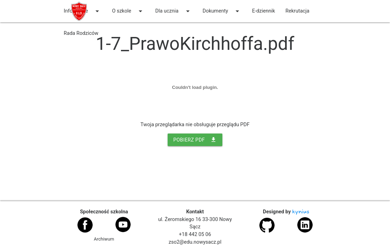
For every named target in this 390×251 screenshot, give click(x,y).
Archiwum (104, 239)
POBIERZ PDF (195, 140)
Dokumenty (222, 11)
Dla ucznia (173, 11)
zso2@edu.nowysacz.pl (195, 242)
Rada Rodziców (81, 33)
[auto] (109, 33)
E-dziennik (263, 11)
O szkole (128, 11)
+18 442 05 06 (195, 234)
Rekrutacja (297, 11)
